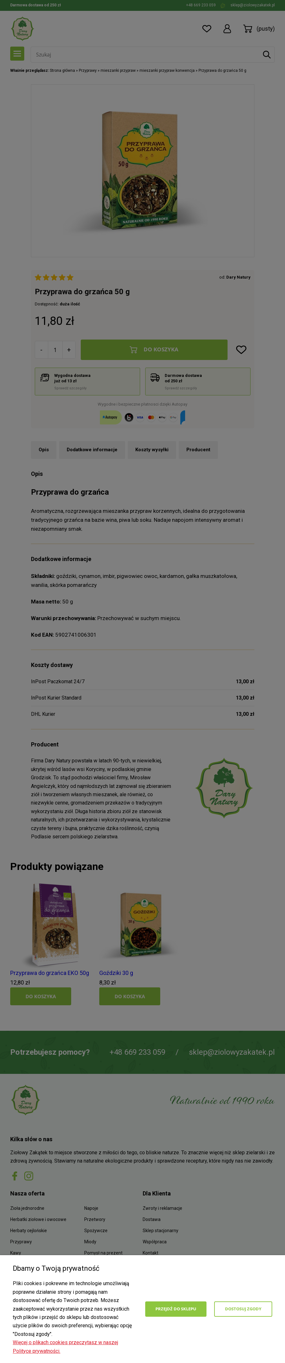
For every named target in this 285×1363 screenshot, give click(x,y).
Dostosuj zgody (243, 1309)
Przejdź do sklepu (175, 1309)
